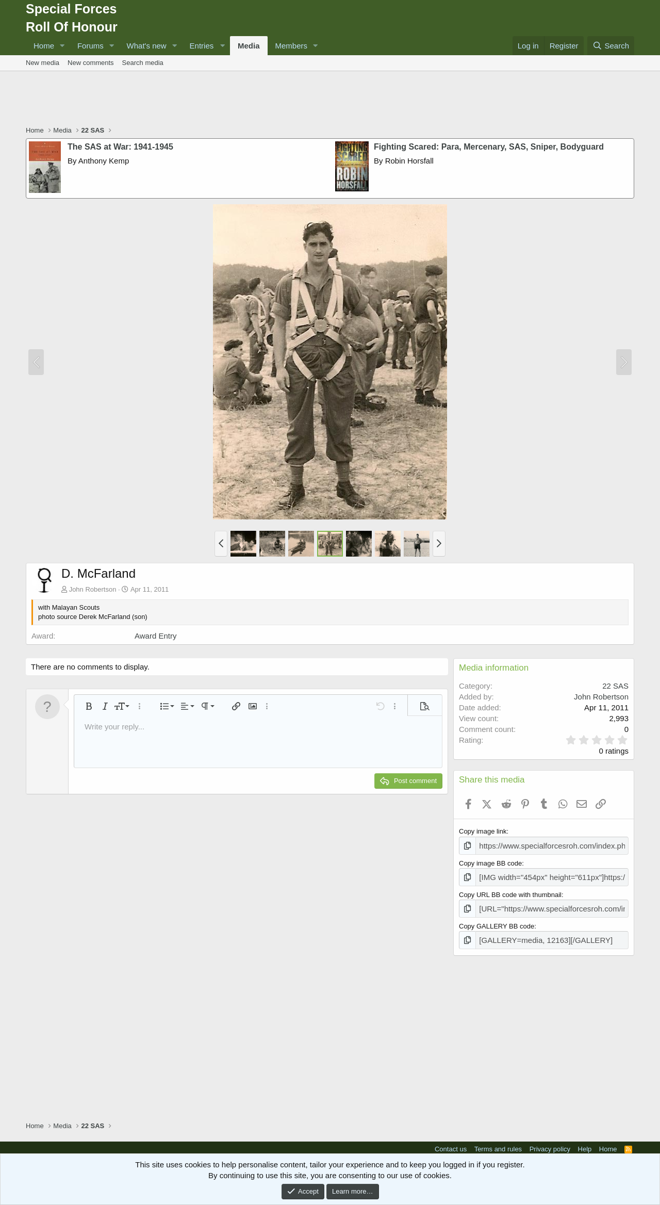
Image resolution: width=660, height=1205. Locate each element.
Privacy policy (550, 1143)
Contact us (451, 1143)
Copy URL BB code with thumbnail (510, 891)
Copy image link (483, 831)
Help (585, 1143)
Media (249, 45)
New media (42, 63)
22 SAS (615, 685)
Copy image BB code (490, 862)
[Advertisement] (330, 99)
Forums (90, 45)
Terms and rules (498, 1143)
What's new (147, 45)
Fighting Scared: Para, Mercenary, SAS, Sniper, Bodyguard (489, 146)
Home (44, 45)
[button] (62, 45)
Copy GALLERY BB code (496, 922)
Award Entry (155, 635)
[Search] (610, 45)
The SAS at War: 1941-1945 (120, 146)
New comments (91, 63)
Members (291, 45)
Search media (142, 63)
